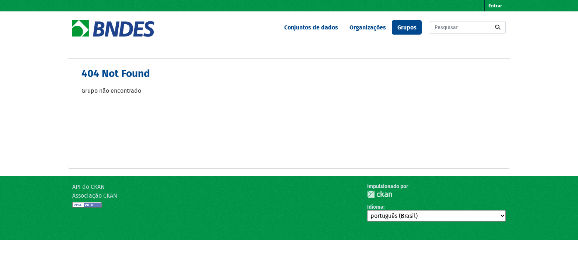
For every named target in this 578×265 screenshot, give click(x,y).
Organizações (367, 27)
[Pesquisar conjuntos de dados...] (468, 27)
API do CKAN (88, 186)
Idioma (375, 207)
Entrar (495, 5)
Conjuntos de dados (311, 27)
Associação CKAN (94, 195)
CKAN (379, 194)
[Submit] (497, 27)
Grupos (407, 27)
